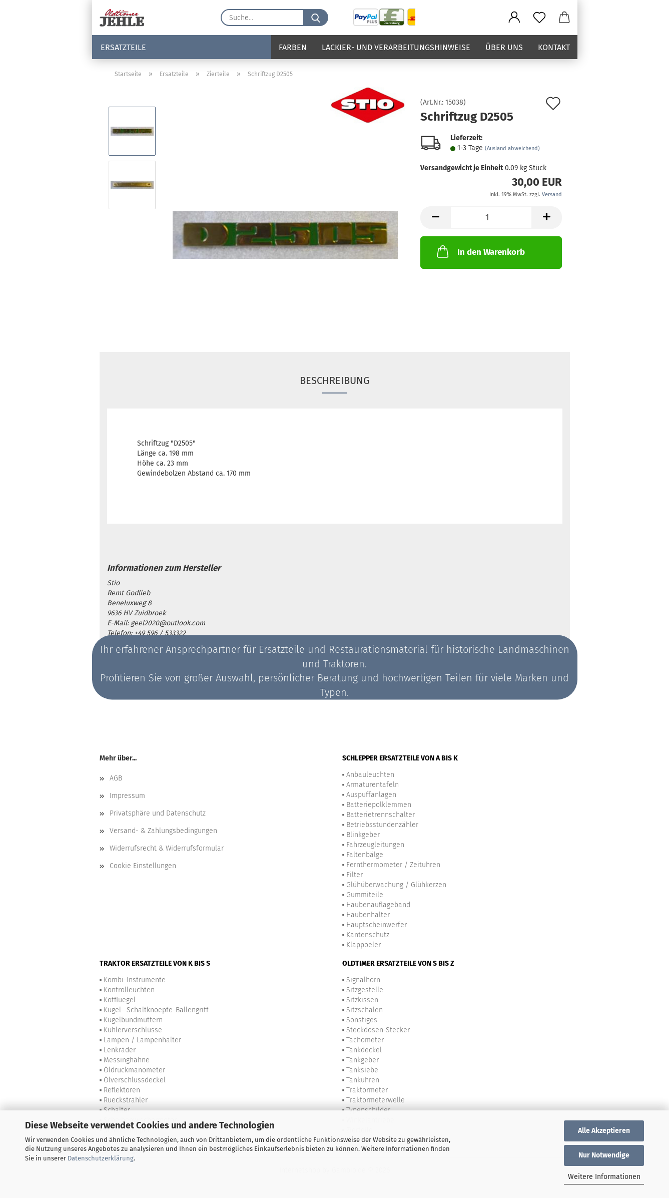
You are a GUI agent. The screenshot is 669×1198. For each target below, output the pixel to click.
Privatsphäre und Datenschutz (158, 813)
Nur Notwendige (603, 1155)
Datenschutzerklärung (101, 1158)
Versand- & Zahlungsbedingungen (163, 831)
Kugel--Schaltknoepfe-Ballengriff (156, 1010)
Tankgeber (362, 1060)
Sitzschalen (364, 1010)
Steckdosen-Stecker (378, 1030)
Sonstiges (361, 1020)
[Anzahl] (491, 217)
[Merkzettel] (539, 17)
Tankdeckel (364, 1050)
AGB (116, 778)
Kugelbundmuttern (133, 1020)
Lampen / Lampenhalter (142, 1040)
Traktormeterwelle (375, 1100)
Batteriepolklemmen (378, 805)
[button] (514, 17)
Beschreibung (335, 380)
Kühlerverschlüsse (133, 1030)
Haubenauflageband (378, 905)
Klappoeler (363, 945)
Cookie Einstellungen (143, 866)
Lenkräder (120, 1050)
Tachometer (365, 1040)
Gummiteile (364, 895)
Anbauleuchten (370, 774)
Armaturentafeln (372, 784)
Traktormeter (367, 1090)
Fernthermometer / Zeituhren (393, 865)
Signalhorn (363, 980)
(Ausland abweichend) (512, 148)
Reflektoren (122, 1090)
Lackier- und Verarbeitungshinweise (396, 47)
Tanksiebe (362, 1070)
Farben (293, 47)
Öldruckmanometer (134, 1070)
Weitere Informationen (604, 1176)
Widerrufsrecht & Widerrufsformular (167, 848)
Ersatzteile (123, 47)
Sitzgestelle (364, 990)
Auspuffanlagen (371, 794)
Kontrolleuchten (129, 990)
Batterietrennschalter (380, 815)
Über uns (504, 47)
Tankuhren (362, 1080)
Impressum (127, 795)
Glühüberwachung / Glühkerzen (396, 885)
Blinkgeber (363, 835)
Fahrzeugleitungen (375, 845)
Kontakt (554, 47)
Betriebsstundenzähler (382, 825)
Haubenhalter (368, 915)
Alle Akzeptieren (604, 1130)
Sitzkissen (362, 1000)
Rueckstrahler (126, 1100)
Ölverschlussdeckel (135, 1080)
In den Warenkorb (480, 251)
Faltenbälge (364, 855)
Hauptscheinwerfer (376, 925)
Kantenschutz (367, 935)
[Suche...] (315, 17)
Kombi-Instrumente (135, 980)
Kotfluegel (120, 1000)
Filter (354, 875)
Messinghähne (127, 1060)
